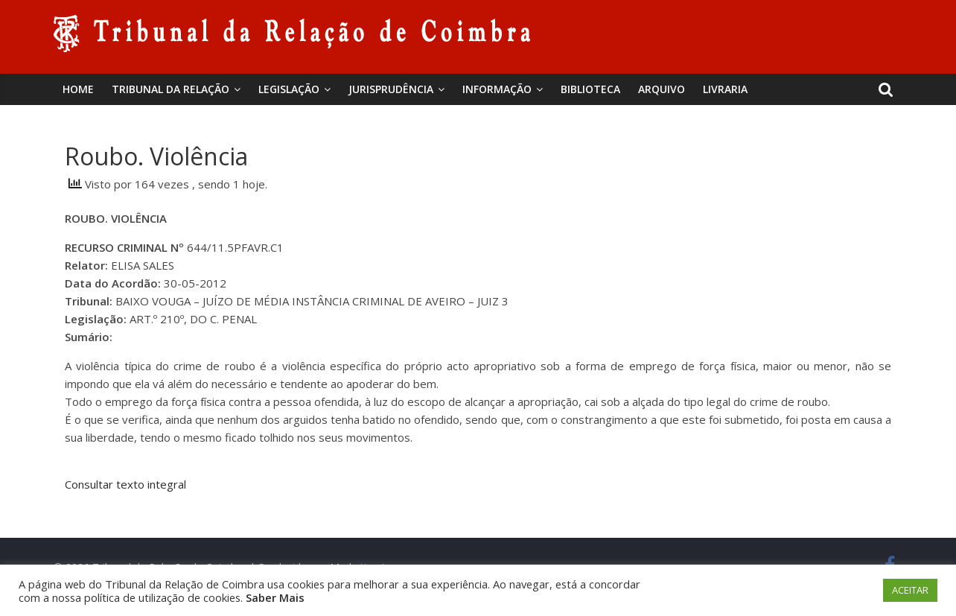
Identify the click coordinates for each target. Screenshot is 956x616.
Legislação (288, 89)
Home (78, 89)
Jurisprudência (390, 89)
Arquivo (661, 89)
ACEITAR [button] (910, 590)
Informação (497, 89)
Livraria (725, 89)
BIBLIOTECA (590, 89)
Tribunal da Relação (170, 89)
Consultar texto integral (125, 484)
